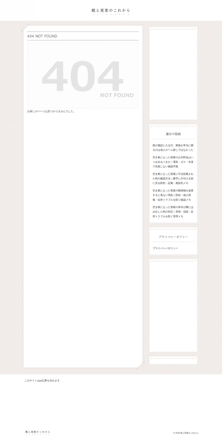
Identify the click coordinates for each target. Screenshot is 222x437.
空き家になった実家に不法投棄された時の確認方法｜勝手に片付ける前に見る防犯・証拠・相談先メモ (173, 179)
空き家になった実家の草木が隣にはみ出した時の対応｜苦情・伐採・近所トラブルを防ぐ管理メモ (173, 212)
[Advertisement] (173, 74)
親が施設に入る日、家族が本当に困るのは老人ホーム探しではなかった (173, 147)
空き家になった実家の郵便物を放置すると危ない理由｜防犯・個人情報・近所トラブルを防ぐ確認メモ (173, 195)
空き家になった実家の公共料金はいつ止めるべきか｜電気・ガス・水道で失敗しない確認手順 (173, 162)
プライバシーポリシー (165, 248)
